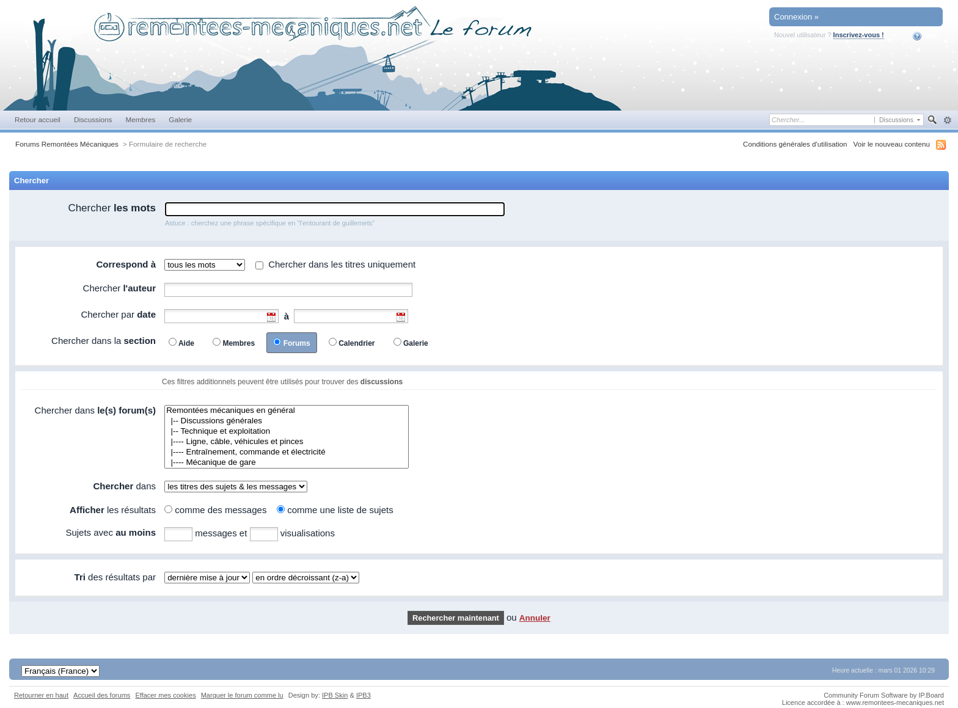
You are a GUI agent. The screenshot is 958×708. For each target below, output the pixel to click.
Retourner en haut (41, 695)
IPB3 (363, 695)
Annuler (534, 617)
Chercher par (118, 314)
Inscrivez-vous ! (858, 34)
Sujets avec (110, 532)
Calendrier (356, 343)
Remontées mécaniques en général (286, 411)
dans (124, 486)
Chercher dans (95, 410)
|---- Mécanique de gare (286, 463)
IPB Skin (335, 695)
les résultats (113, 510)
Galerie (180, 119)
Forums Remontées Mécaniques (67, 144)
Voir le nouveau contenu (892, 144)
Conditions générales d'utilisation (795, 144)
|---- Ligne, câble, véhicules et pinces (286, 442)
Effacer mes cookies (165, 695)
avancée (947, 120)
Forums (296, 343)
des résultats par (115, 577)
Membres (140, 119)
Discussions (93, 119)
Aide (925, 36)
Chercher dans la (103, 340)
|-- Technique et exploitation (286, 431)
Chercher (112, 208)
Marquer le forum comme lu (242, 695)
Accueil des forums (101, 695)
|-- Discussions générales (286, 421)
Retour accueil (37, 119)
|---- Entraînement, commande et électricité (286, 452)
